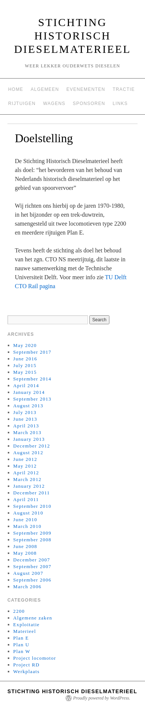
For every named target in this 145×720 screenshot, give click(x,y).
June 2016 (25, 358)
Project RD (26, 665)
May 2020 (25, 345)
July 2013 (25, 412)
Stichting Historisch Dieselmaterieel (72, 35)
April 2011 (26, 499)
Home (15, 89)
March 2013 (27, 432)
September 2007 (32, 566)
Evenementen (85, 89)
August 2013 (28, 405)
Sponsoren (89, 103)
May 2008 (25, 553)
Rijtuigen (22, 103)
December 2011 (31, 493)
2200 (19, 611)
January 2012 (29, 486)
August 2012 (28, 452)
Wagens (54, 103)
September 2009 (32, 533)
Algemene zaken (32, 618)
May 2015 (25, 372)
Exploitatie (26, 624)
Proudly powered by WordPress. (101, 698)
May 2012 (25, 466)
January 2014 (29, 392)
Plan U (21, 644)
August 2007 (28, 573)
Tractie (124, 89)
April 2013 (26, 426)
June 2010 (25, 519)
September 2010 (32, 506)
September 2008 (32, 539)
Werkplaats (26, 671)
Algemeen (45, 89)
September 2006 (32, 580)
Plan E (21, 638)
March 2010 (27, 526)
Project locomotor (34, 658)
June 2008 (25, 546)
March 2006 (27, 586)
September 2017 (32, 352)
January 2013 (29, 439)
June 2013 (25, 419)
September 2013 (32, 399)
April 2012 (26, 472)
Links (120, 103)
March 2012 (27, 479)
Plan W (21, 651)
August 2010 (28, 513)
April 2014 (26, 385)
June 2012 (25, 459)
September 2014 (32, 379)
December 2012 (31, 446)
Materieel (24, 631)
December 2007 (31, 560)
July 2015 (25, 365)
